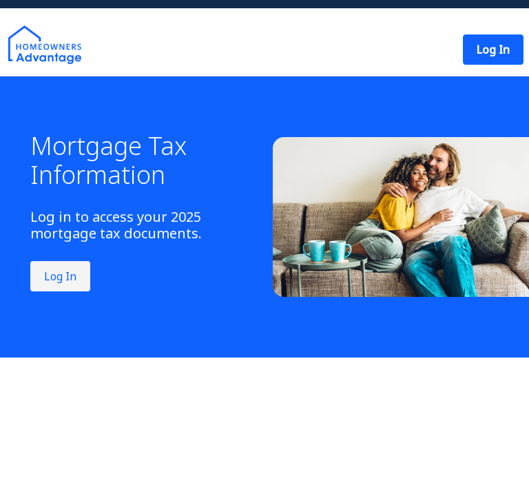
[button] (493, 49)
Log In (60, 276)
